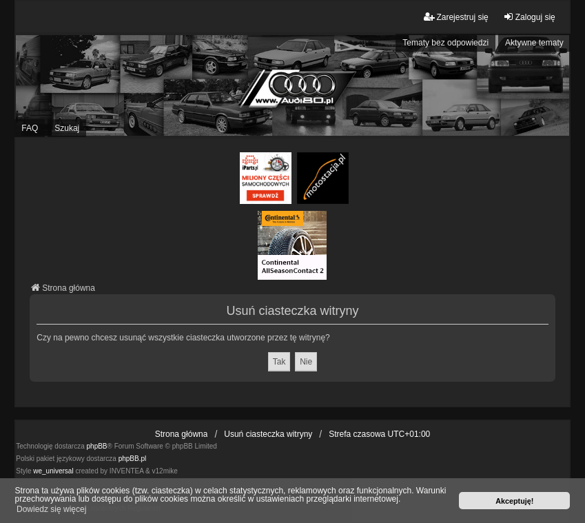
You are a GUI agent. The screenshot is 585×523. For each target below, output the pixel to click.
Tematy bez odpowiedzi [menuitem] (445, 43)
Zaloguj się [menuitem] (529, 17)
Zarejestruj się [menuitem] (456, 17)
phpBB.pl (133, 458)
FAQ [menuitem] (29, 128)
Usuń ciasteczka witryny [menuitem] (268, 434)
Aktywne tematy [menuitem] (534, 43)
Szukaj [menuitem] (66, 128)
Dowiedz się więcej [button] (51, 509)
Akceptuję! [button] (514, 501)
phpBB (97, 446)
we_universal (53, 471)
